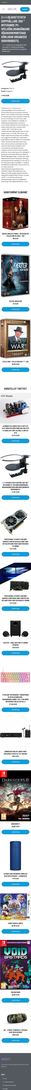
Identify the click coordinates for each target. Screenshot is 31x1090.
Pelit (10, 88)
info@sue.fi (4, 2)
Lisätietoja (15, 101)
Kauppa (24, 9)
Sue (5, 1078)
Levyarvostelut (9, 1082)
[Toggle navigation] (3, 9)
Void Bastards (15, 992)
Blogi (6, 1089)
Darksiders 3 (15, 824)
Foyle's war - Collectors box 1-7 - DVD (15, 362)
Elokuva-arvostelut (10, 1085)
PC (13, 88)
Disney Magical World (15, 923)
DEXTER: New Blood (15, 301)
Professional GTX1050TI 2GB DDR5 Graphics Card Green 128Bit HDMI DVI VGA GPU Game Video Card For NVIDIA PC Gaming (15, 598)
